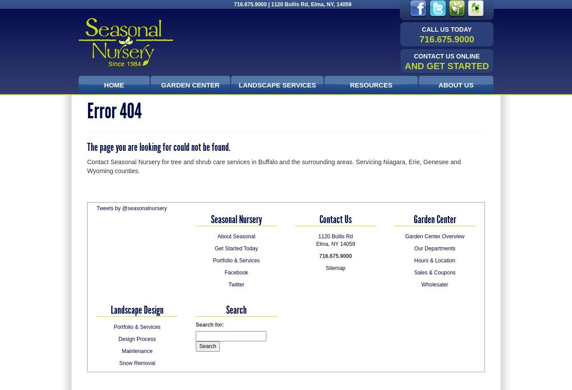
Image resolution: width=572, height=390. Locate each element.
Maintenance (137, 351)
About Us (455, 85)
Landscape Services (277, 85)
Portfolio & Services (236, 260)
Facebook (236, 273)
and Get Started (447, 62)
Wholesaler (434, 285)
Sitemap (335, 268)
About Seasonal (237, 236)
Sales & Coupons (435, 273)
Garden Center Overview (435, 236)
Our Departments (434, 248)
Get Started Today (236, 248)
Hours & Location (434, 260)
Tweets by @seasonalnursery (132, 208)
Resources (371, 85)
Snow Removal (137, 363)
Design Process (137, 339)
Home (114, 85)
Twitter (236, 285)
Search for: (210, 325)
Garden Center (190, 85)
